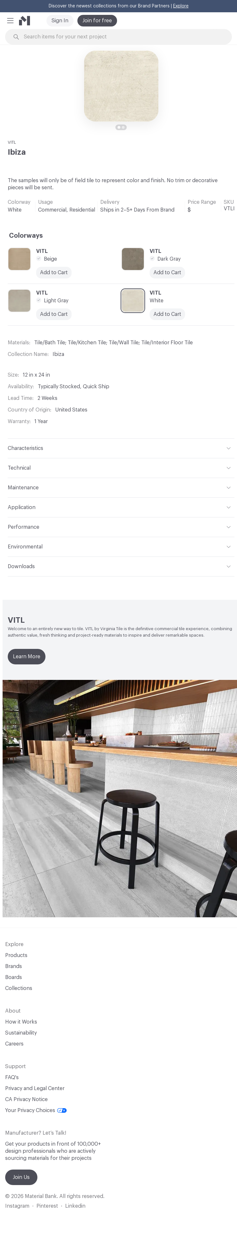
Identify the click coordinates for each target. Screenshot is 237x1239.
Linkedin (75, 1206)
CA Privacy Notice (26, 1099)
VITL (12, 142)
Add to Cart (54, 272)
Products (16, 955)
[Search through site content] (122, 37)
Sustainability (21, 1033)
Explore (181, 6)
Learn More (26, 656)
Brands (13, 966)
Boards (13, 977)
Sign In (60, 20)
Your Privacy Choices (36, 1110)
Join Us (21, 1177)
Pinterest (47, 1206)
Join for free (97, 20)
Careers (14, 1043)
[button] (10, 21)
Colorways (26, 236)
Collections (18, 988)
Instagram (17, 1206)
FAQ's (12, 1077)
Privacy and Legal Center (34, 1088)
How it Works (21, 1022)
